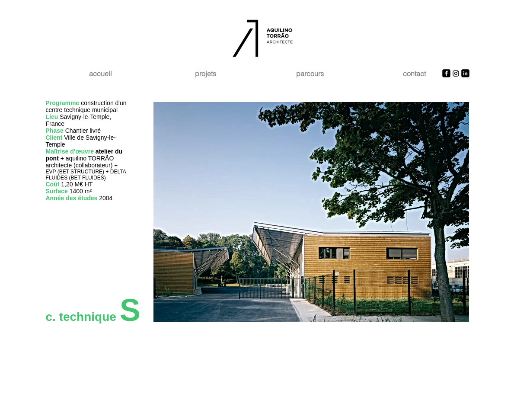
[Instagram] (456, 73)
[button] (311, 212)
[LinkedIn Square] (465, 73)
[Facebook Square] (446, 73)
